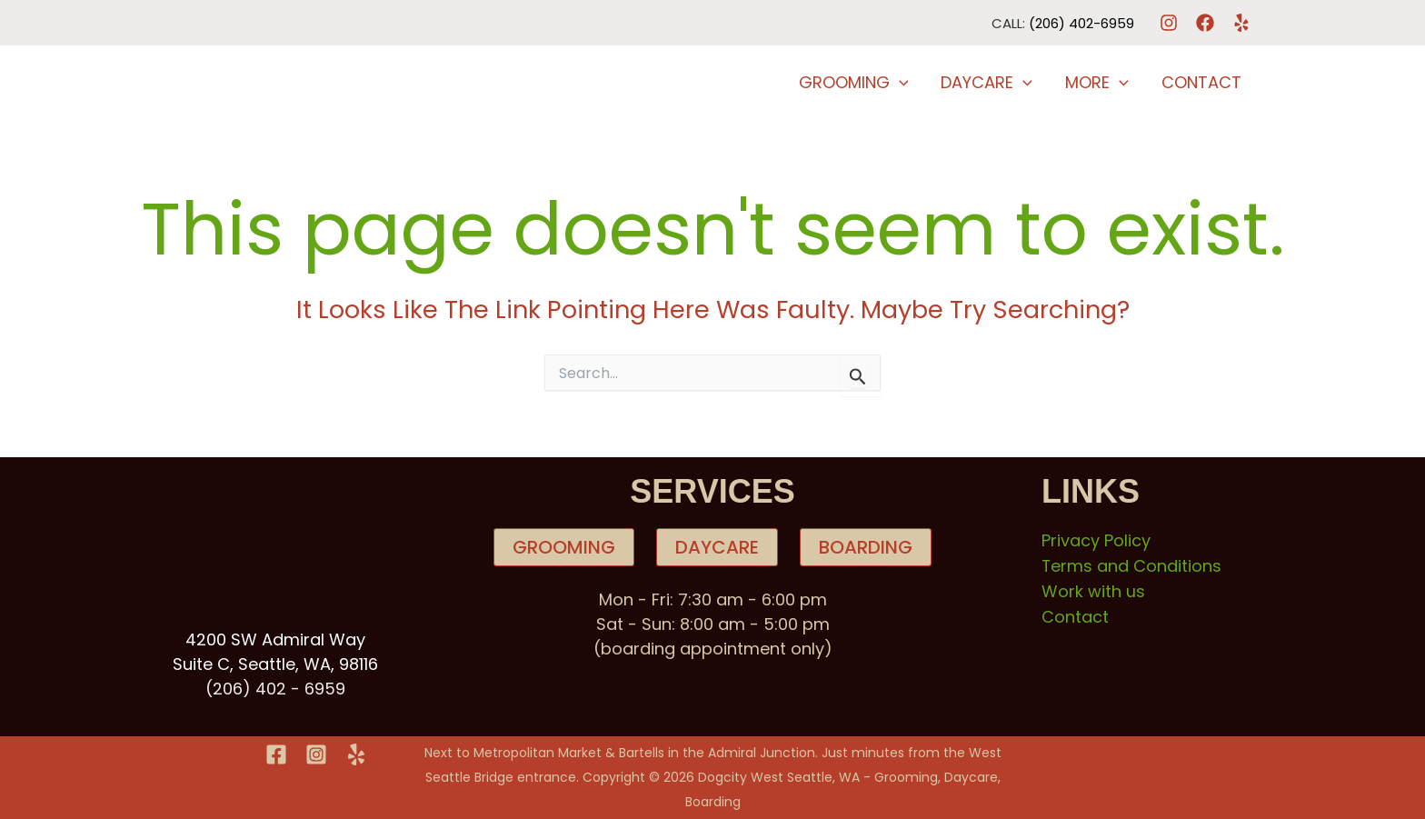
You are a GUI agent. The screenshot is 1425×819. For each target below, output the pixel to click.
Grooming (854, 82)
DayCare (986, 82)
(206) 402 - (254, 688)
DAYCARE (717, 547)
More (1097, 82)
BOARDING (865, 547)
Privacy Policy (1096, 540)
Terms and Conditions (1131, 565)
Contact (1201, 82)
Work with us (1093, 589)
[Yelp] (1241, 22)
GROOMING (564, 547)
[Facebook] (1205, 22)
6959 (324, 688)
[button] (899, 82)
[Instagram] (1168, 22)
